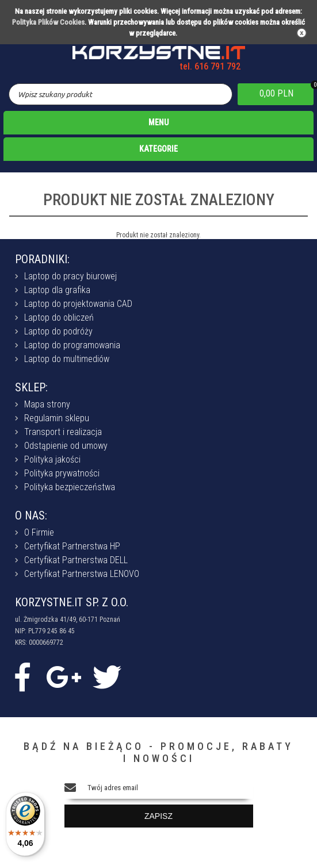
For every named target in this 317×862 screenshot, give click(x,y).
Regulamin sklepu (56, 418)
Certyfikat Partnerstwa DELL (76, 560)
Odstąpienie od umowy (66, 445)
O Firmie (39, 532)
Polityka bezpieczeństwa (69, 487)
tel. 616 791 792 (210, 66)
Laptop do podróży (58, 331)
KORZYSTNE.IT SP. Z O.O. (71, 602)
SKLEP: (31, 387)
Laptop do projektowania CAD (78, 303)
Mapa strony (47, 404)
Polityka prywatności (62, 473)
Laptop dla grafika (57, 289)
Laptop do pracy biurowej (70, 276)
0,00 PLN (276, 93)
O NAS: (31, 515)
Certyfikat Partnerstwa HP (72, 546)
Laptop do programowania (72, 345)
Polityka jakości (52, 459)
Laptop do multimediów (66, 358)
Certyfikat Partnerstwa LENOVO (81, 573)
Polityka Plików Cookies (48, 22)
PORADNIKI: (42, 259)
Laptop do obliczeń (59, 317)
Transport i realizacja (63, 431)
